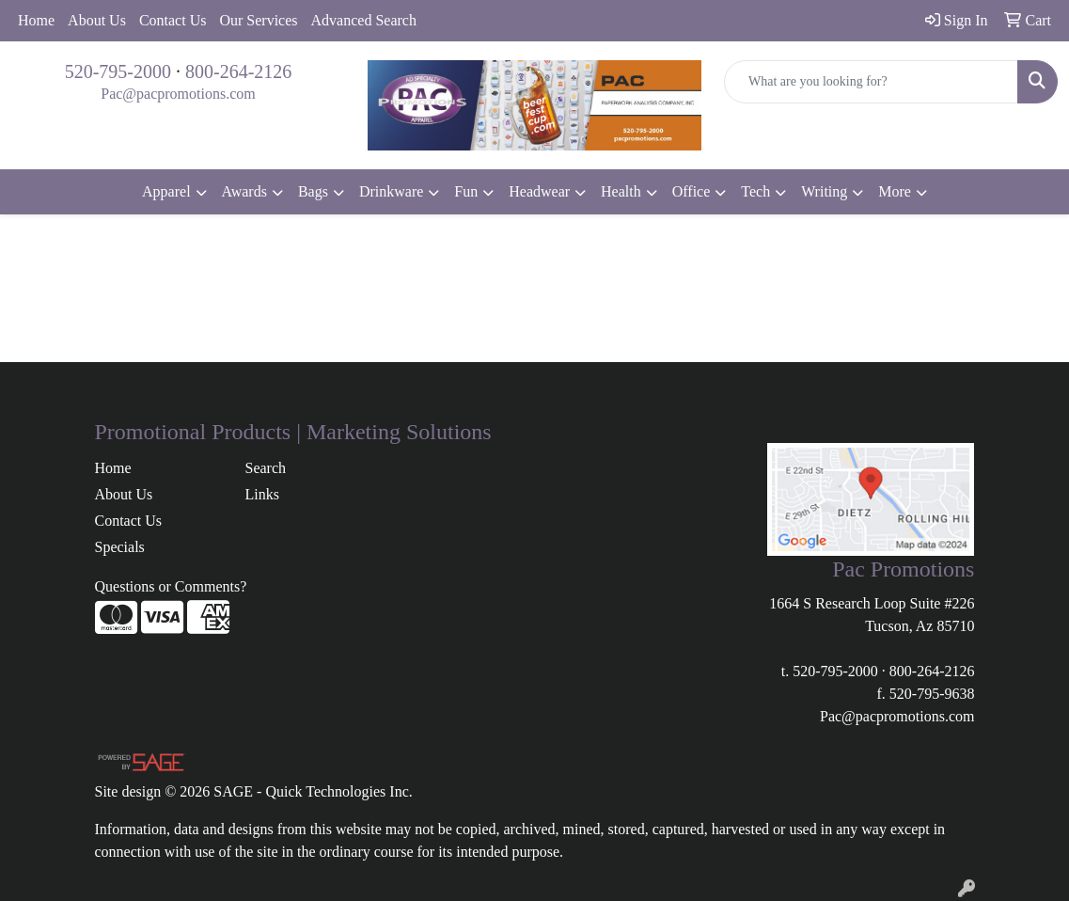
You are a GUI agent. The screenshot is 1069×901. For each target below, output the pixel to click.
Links (261, 494)
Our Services (258, 20)
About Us (97, 20)
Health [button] (621, 191)
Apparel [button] (166, 191)
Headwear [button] (539, 191)
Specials (120, 547)
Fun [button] (466, 191)
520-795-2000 (118, 71)
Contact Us (173, 20)
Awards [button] (244, 191)
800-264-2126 (238, 71)
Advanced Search (364, 20)
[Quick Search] (871, 81)
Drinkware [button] (391, 191)
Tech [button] (755, 191)
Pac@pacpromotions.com (178, 94)
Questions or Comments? (171, 586)
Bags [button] (313, 191)
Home (36, 20)
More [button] (894, 191)
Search (265, 468)
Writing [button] (824, 191)
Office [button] (691, 191)
